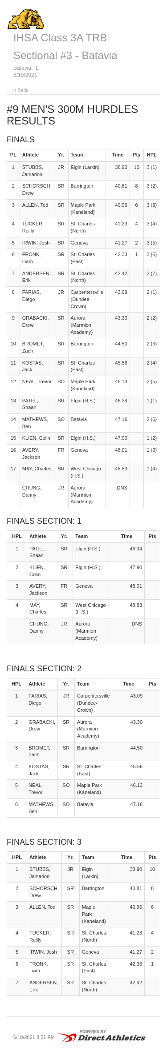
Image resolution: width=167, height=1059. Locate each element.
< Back (21, 90)
